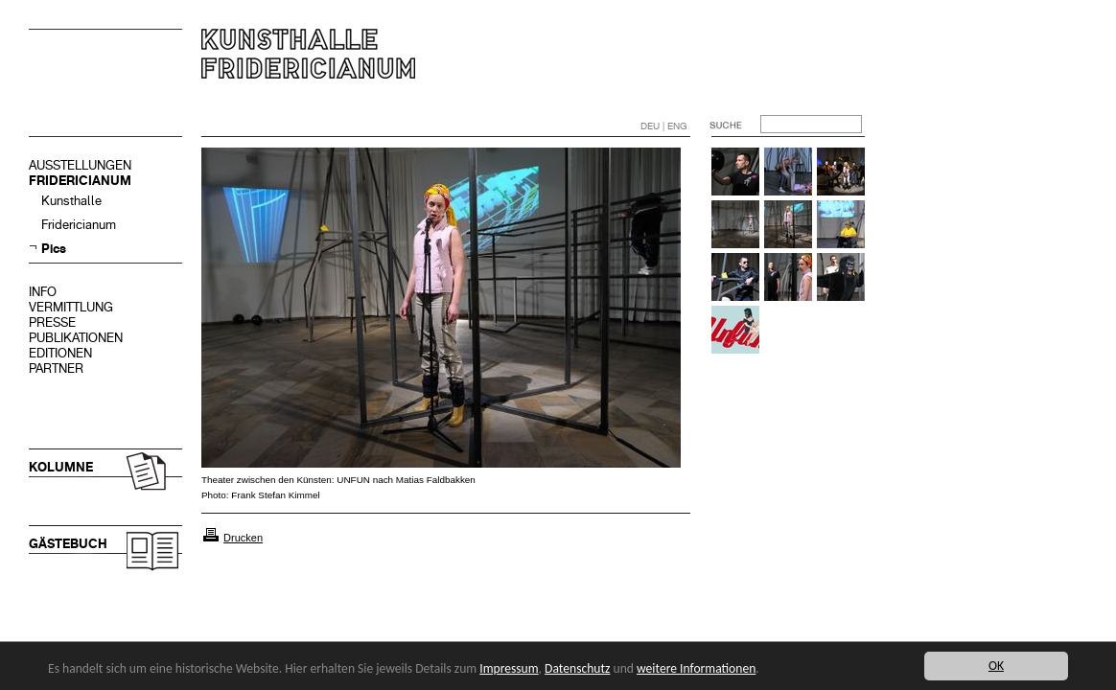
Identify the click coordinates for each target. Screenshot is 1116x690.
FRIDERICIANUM (80, 180)
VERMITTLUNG (71, 307)
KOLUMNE (61, 467)
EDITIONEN (60, 353)
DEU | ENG (663, 126)
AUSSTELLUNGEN (80, 165)
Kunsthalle (71, 201)
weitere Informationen (696, 668)
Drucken (243, 537)
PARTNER (56, 368)
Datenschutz (577, 668)
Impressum (508, 668)
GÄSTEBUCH (68, 544)
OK (996, 665)
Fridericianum (78, 225)
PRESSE (52, 322)
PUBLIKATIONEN (76, 338)
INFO (43, 292)
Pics (53, 249)
